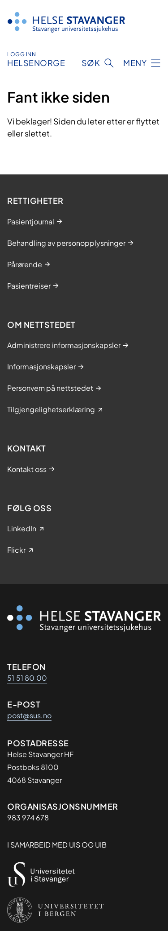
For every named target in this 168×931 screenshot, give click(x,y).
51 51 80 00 (27, 678)
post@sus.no (29, 715)
